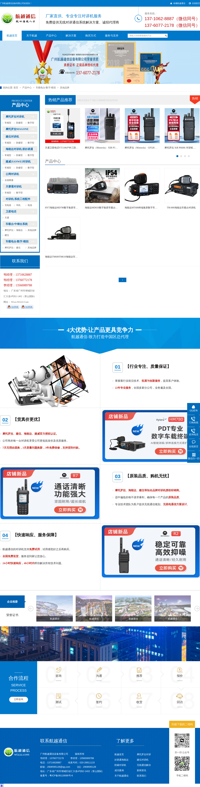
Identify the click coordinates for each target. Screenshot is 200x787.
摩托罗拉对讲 (144, 754)
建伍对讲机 (12, 136)
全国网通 (9, 180)
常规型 (8, 123)
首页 (16, 87)
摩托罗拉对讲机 (15, 116)
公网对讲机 (12, 174)
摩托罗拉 (9, 230)
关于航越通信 (121, 775)
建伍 (7, 235)
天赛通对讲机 (14, 186)
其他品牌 (64, 87)
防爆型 (19, 123)
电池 (30, 205)
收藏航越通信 (179, 3)
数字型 (31, 123)
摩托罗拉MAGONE (17, 129)
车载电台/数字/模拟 (46, 87)
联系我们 (141, 775)
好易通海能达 (121, 759)
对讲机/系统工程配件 (18, 199)
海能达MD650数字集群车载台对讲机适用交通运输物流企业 (115, 207)
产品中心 (27, 87)
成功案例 (119, 770)
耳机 (18, 205)
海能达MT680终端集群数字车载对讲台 (144, 207)
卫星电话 (11, 211)
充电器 (8, 205)
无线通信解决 (144, 765)
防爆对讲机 (120, 765)
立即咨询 (18, 699)
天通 (7, 217)
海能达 (19, 230)
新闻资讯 (141, 770)
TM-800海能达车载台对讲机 (181, 207)
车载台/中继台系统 (17, 224)
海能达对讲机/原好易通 (19, 149)
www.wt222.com (20, 302)
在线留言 (196, 3)
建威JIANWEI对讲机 (18, 161)
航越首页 (119, 754)
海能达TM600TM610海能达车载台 (62, 257)
